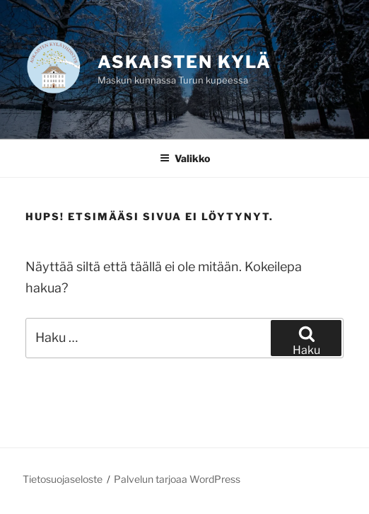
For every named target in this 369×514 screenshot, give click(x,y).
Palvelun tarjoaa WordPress (177, 479)
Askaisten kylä (184, 62)
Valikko (185, 158)
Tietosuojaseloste (62, 479)
